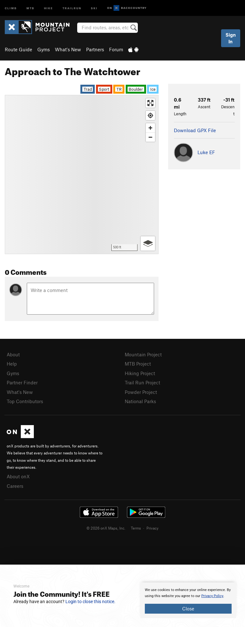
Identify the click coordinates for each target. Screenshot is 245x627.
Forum (116, 49)
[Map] (81, 174)
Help (12, 364)
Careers (15, 486)
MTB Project (138, 364)
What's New (68, 49)
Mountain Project (143, 354)
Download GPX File (195, 130)
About (13, 354)
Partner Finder (22, 382)
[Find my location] (150, 115)
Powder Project (141, 392)
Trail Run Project (142, 382)
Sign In (231, 38)
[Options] (148, 243)
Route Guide (18, 49)
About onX (18, 476)
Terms (136, 528)
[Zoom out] (150, 137)
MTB (30, 8)
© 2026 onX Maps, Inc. (105, 528)
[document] (188, 600)
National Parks (140, 401)
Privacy (152, 528)
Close (188, 608)
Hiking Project (140, 373)
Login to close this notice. (90, 601)
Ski (94, 8)
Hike (48, 8)
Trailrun (72, 8)
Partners (95, 49)
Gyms (43, 49)
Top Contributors (25, 401)
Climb (11, 8)
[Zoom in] (150, 127)
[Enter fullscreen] (150, 103)
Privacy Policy (212, 596)
